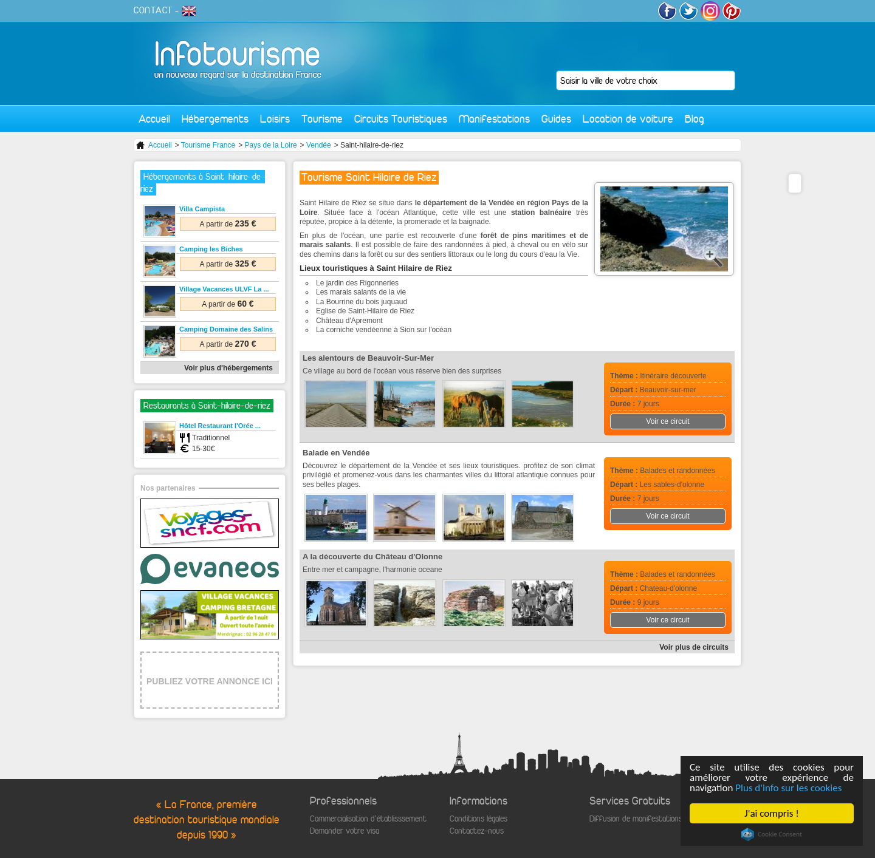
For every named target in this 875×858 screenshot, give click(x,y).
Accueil (154, 118)
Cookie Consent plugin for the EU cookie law (771, 834)
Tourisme (322, 118)
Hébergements (215, 118)
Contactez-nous (477, 831)
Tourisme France (208, 145)
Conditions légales (478, 819)
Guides (556, 118)
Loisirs (275, 118)
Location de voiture (628, 118)
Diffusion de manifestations (635, 819)
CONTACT (153, 10)
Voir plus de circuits (694, 647)
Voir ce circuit (667, 421)
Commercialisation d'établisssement (368, 819)
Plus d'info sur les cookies (788, 787)
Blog (694, 118)
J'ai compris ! (771, 813)
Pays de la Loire (271, 145)
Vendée (318, 145)
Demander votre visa (344, 831)
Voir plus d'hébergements (228, 368)
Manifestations (494, 118)
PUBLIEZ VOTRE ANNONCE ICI (209, 681)
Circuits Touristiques (400, 118)
